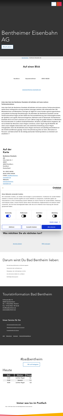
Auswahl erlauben (31, 227)
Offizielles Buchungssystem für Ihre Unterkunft (15, 327)
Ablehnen (11, 227)
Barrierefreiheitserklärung (25, 336)
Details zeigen (54, 222)
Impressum (15, 336)
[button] (59, 4)
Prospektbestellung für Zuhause (13, 330)
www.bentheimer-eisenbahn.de (31, 90)
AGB (4, 336)
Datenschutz (9, 336)
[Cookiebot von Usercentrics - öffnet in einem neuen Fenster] (54, 188)
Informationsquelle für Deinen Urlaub (14, 324)
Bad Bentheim (25, 57)
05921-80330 (45, 78)
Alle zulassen (51, 227)
